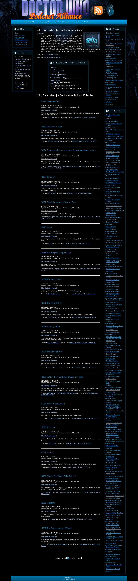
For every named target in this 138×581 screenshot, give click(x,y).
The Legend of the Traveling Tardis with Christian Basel (114, 299)
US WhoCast (110, 508)
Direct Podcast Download (49, 110)
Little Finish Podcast (112, 302)
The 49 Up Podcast (112, 121)
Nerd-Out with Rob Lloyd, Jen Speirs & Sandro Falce (114, 337)
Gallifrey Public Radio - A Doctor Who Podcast (113, 261)
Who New (109, 102)
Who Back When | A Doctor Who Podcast (82, 117)
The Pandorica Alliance (113, 365)
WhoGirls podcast (111, 556)
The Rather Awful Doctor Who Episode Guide (113, 407)
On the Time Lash (111, 354)
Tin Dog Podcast (111, 84)
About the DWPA (20, 35)
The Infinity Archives (112, 289)
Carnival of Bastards (112, 167)
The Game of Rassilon (113, 269)
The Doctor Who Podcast (114, 49)
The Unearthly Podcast (113, 498)
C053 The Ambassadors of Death (56, 528)
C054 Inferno (47, 452)
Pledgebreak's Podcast (113, 376)
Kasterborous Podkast (113, 291)
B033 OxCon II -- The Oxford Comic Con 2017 (62, 377)
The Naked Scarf (111, 334)
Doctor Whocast (111, 213)
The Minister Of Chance (113, 313)
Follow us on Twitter (21, 42)
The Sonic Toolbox (112, 427)
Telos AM (109, 448)
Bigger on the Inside (112, 158)
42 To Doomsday (111, 119)
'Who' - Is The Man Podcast (114, 541)
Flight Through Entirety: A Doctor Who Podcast (114, 246)
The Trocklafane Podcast (113, 481)
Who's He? (109, 104)
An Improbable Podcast (113, 145)
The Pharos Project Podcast (114, 370)
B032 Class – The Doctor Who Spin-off (59, 492)
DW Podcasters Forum (22, 40)
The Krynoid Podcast (112, 294)
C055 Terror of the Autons (53, 404)
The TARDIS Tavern (112, 446)
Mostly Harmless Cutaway (114, 60)
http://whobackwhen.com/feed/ (53, 57)
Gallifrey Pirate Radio (112, 258)
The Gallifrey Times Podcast (114, 266)
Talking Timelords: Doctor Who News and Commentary (115, 440)
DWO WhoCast (111, 229)
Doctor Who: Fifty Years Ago (114, 241)
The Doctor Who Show (113, 52)
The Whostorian (111, 562)
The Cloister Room (112, 170)
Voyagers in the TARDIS (113, 515)
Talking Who (110, 443)
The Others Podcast (112, 361)
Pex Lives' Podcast (112, 368)
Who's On (109, 552)
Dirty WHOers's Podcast (113, 183)
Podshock (109, 385)
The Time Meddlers (112, 463)
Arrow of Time (110, 149)
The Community (19, 38)
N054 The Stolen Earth (51, 352)
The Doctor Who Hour (113, 203)
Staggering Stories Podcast (114, 80)
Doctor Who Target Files (113, 208)
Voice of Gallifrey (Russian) (114, 513)
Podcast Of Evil (111, 379)
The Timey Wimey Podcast (114, 471)
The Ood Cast (110, 359)
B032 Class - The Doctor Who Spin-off (58, 476)
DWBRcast (109, 224)
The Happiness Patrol (112, 280)
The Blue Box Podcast (113, 160)
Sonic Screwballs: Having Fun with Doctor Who (114, 423)
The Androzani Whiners (113, 147)
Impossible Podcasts (112, 287)
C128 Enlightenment (50, 101)
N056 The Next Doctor (51, 279)
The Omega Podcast (112, 351)
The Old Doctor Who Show (114, 349)
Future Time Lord (111, 249)
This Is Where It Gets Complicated (112, 459)
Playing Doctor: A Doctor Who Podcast (113, 373)
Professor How (110, 392)
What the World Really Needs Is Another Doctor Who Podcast (113, 529)
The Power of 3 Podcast (113, 387)
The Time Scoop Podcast (114, 465)
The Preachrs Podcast (113, 390)
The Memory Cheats (112, 308)
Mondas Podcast (111, 323)
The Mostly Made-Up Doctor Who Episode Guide (114, 326)
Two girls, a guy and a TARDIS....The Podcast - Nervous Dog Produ (113, 487)
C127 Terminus (48, 177)
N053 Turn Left (48, 427)
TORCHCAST (110, 474)
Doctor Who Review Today (114, 206)
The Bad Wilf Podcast (112, 156)
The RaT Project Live (112, 405)
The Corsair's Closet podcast (115, 172)
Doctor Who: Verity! (112, 510)
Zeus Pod (109, 571)
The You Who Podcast (113, 569)
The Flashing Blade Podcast (114, 243)
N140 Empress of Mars (51, 127)
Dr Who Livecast (111, 220)
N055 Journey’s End (53, 343)
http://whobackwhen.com (51, 54)
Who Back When (111, 99)
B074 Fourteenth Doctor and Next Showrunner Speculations (68, 150)
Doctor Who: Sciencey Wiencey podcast (113, 415)
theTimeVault (110, 457)
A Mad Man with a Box (113, 134)
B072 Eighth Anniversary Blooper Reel (58, 202)
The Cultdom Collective (113, 178)
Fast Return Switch (112, 236)
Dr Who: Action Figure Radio (115, 136)
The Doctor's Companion (113, 217)
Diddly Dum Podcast (112, 33)
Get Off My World (111, 273)
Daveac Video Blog (112, 180)
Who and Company (112, 97)
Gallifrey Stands (111, 264)
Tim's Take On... (111, 82)
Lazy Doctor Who (111, 296)
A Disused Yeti (110, 127)
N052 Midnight (48, 503)
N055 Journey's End (50, 326)
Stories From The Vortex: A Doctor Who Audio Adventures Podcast (114, 433)
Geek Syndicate (111, 58)
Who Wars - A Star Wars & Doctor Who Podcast (114, 546)
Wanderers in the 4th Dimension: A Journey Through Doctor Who (112, 523)
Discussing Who (111, 185)
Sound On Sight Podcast (113, 429)
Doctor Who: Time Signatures (111, 468)
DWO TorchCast (111, 227)
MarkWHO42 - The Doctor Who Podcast (114, 305)
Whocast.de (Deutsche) (113, 554)
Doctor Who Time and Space (115, 210)
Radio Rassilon (110, 398)
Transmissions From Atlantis (114, 476)
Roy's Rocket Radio (112, 75)
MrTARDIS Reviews (112, 330)
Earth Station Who (111, 233)
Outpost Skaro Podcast (113, 363)
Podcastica (109, 67)
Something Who (111, 78)
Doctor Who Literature (113, 47)
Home (16, 33)
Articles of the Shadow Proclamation (113, 152)
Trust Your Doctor (111, 483)
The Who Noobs (111, 543)
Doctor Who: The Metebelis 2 (115, 311)
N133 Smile (46, 227)
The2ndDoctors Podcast (113, 454)
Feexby (108, 238)
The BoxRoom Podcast (113, 163)
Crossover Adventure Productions (112, 175)
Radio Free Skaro (111, 73)
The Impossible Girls (112, 284)
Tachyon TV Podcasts (112, 437)
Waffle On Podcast (112, 91)
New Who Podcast (112, 343)
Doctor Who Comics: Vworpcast (112, 518)
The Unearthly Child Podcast (115, 496)
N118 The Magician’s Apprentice (56, 252)
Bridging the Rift (111, 165)
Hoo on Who (110, 282)
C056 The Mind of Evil (51, 303)
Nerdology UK (110, 341)
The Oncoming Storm (112, 356)
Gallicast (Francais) (112, 251)
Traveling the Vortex (112, 478)
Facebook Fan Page (21, 44)
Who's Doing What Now (113, 549)
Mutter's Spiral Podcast (113, 332)
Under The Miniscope (112, 493)
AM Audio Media (111, 142)
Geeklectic (109, 271)
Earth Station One (111, 231)
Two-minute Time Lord (113, 491)
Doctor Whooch (111, 215)
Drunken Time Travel (112, 222)
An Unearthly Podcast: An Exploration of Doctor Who (114, 501)
